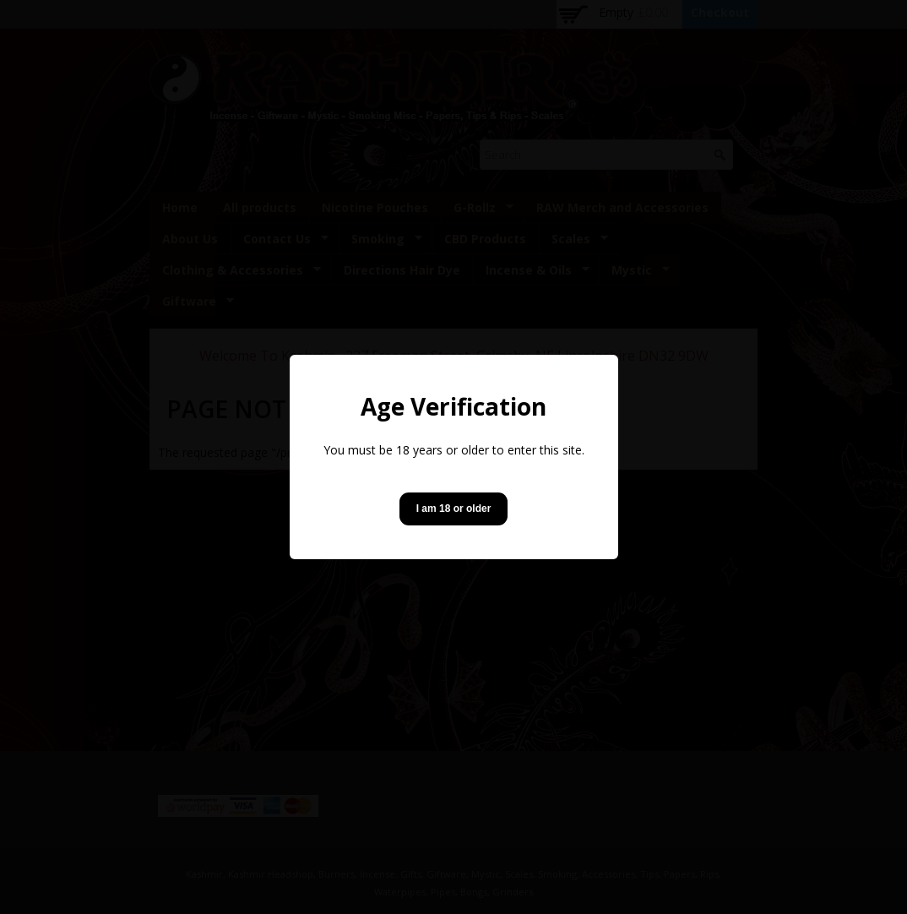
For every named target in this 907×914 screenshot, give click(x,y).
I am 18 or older (454, 508)
